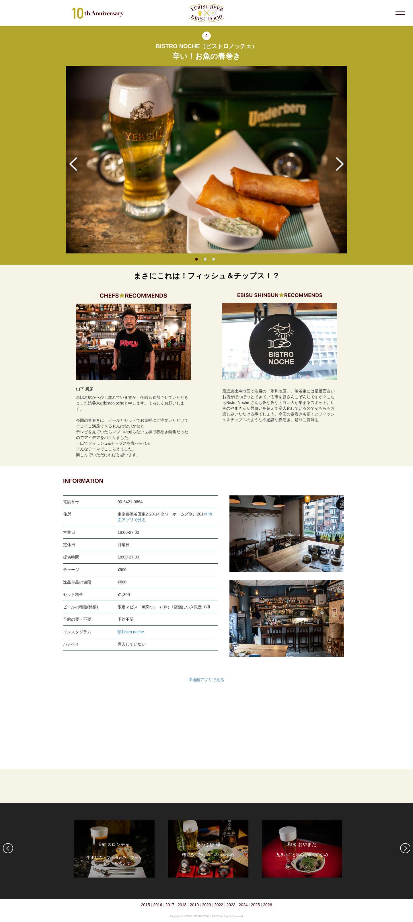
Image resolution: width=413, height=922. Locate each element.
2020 (206, 905)
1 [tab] (196, 259)
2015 (145, 905)
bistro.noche (131, 632)
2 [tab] (205, 259)
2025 (255, 905)
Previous (73, 164)
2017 (169, 905)
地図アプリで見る (207, 679)
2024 (243, 905)
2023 (231, 905)
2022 (218, 905)
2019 (194, 905)
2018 (182, 905)
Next (340, 164)
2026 (267, 905)
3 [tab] (214, 259)
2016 (157, 905)
